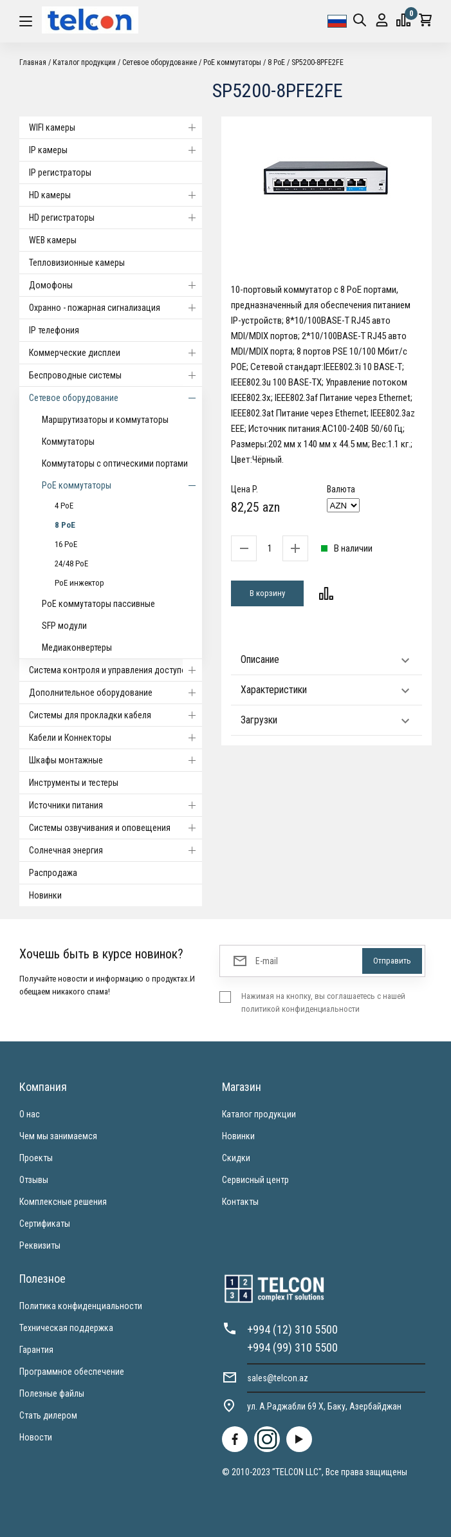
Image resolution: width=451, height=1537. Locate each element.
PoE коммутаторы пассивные (98, 604)
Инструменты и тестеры (73, 783)
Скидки (236, 1158)
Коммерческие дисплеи (115, 353)
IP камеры (115, 150)
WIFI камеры (115, 127)
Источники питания (115, 805)
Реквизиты (39, 1245)
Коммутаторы (68, 441)
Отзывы (33, 1180)
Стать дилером (48, 1415)
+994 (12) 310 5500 (292, 1329)
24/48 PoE (71, 563)
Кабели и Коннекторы (115, 738)
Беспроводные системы (115, 375)
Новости (35, 1437)
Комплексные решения (63, 1202)
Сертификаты (44, 1223)
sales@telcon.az (277, 1378)
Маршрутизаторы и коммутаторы (105, 420)
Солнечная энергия (115, 850)
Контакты (240, 1202)
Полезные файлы (51, 1393)
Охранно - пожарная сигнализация (115, 308)
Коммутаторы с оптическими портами (115, 463)
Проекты (36, 1158)
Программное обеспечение (71, 1371)
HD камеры (115, 195)
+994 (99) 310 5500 (292, 1347)
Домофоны (115, 285)
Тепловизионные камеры (77, 262)
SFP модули (64, 625)
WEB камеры (53, 240)
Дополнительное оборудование (115, 692)
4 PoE (64, 505)
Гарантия (36, 1350)
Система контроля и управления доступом (115, 670)
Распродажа (53, 873)
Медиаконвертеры (77, 647)
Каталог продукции (84, 62)
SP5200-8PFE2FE (317, 62)
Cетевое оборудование (159, 62)
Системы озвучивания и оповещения (115, 828)
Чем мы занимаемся (58, 1136)
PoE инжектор (79, 583)
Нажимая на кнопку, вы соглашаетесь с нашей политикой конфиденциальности (323, 1002)
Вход (382, 20)
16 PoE (66, 544)
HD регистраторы (115, 217)
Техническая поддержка (66, 1328)
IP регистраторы (60, 172)
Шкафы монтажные (115, 760)
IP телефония (54, 330)
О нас (29, 1114)
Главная (32, 62)
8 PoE (276, 62)
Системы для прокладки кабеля (115, 715)
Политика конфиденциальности (80, 1306)
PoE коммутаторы (232, 62)
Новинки (45, 895)
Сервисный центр (255, 1180)
